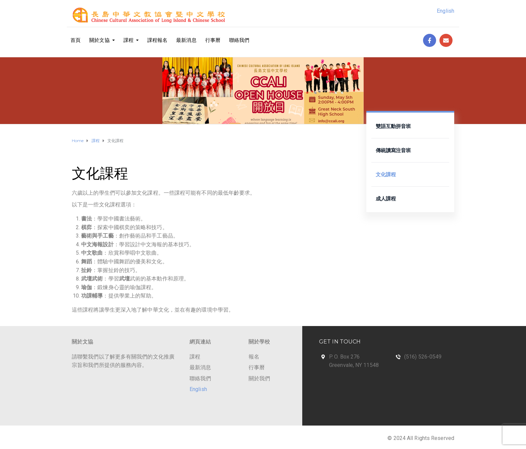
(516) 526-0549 (422, 357)
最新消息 (186, 40)
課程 (128, 40)
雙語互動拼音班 (393, 126)
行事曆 (212, 40)
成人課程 (386, 198)
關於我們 (259, 378)
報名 (254, 357)
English (445, 11)
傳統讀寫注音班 (393, 150)
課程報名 (157, 40)
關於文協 (99, 40)
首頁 (75, 40)
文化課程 (386, 174)
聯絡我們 (239, 40)
